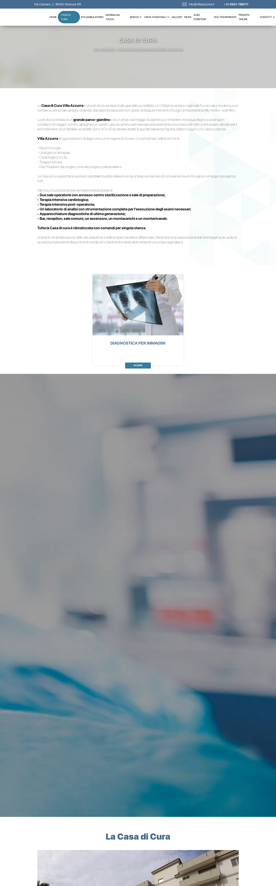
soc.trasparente (225, 17)
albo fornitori (200, 17)
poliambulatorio (92, 17)
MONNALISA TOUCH (113, 17)
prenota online (244, 17)
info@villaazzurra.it (201, 4)
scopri (138, 365)
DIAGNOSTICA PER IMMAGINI (137, 343)
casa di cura (65, 17)
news (187, 17)
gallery (177, 17)
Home (53, 17)
